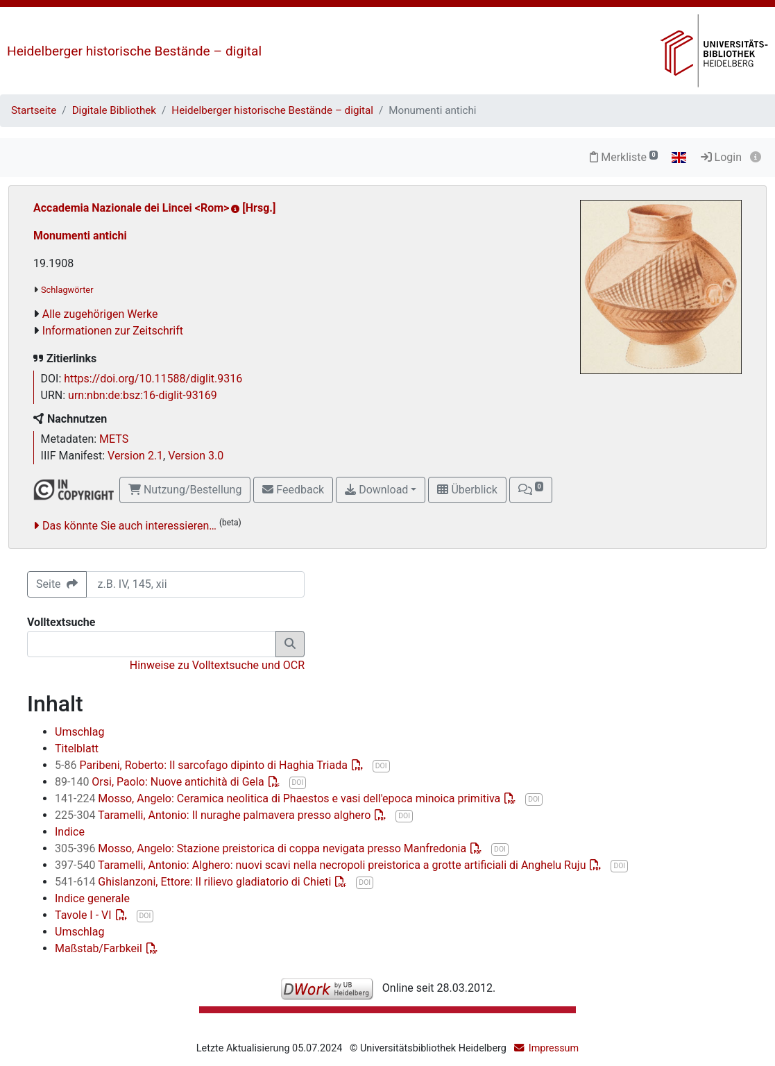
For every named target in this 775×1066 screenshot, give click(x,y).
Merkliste (624, 157)
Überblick (467, 489)
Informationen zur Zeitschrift (112, 330)
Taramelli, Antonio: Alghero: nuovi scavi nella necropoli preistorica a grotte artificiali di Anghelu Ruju (321, 865)
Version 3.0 (195, 455)
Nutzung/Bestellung (184, 489)
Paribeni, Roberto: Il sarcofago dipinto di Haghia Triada (202, 765)
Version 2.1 (135, 455)
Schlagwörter (67, 290)
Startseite (33, 110)
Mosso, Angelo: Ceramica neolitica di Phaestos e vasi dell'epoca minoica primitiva (279, 798)
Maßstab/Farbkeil (100, 948)
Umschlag (79, 731)
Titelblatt (77, 748)
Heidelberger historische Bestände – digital (134, 51)
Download (376, 489)
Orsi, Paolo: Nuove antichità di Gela (161, 781)
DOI (381, 765)
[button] (530, 490)
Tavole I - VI (84, 915)
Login (721, 157)
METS (113, 439)
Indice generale (92, 898)
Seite (57, 584)
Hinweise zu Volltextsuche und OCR (217, 665)
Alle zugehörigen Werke (100, 314)
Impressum (554, 1048)
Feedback (293, 489)
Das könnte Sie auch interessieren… (129, 525)
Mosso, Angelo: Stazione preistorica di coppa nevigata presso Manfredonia (262, 848)
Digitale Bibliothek (114, 110)
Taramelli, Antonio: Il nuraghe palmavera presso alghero (214, 815)
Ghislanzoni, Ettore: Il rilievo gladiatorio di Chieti (194, 881)
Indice (70, 831)
